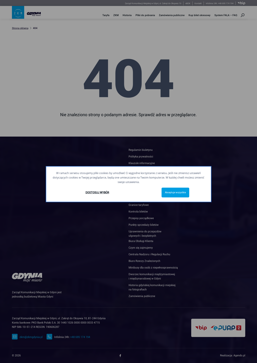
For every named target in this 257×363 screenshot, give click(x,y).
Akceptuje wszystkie (175, 192)
